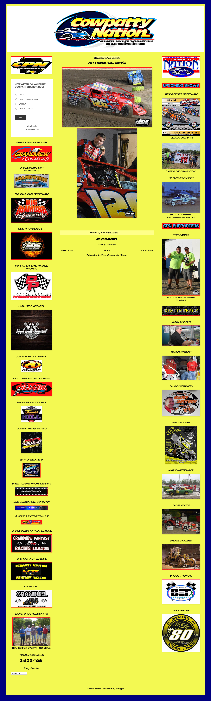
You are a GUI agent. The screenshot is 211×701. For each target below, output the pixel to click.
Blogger (120, 688)
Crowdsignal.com (32, 129)
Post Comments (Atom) (114, 255)
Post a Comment (107, 244)
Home (107, 250)
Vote (20, 118)
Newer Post (67, 250)
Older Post (147, 250)
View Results (32, 126)
